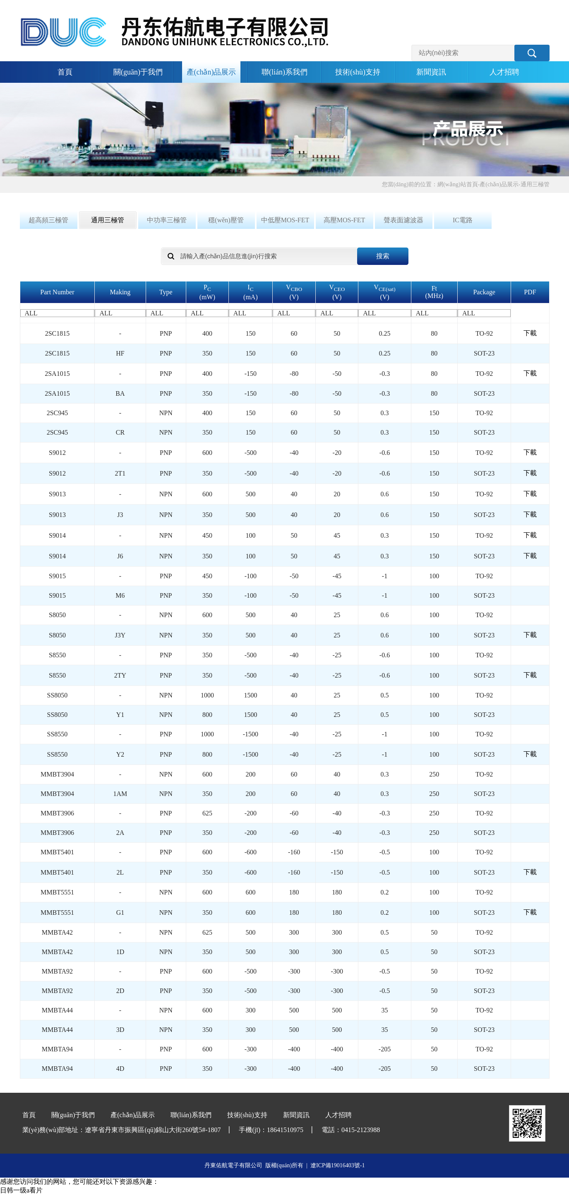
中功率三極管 (167, 220)
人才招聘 (504, 72)
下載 (530, 333)
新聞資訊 (431, 72)
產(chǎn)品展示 (211, 72)
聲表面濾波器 (403, 220)
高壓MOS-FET (344, 220)
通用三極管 (535, 184)
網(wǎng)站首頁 (457, 184)
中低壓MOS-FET (285, 220)
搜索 (382, 256)
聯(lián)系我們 (284, 72)
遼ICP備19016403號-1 (337, 1165)
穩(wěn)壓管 (225, 220)
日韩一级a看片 (21, 1190)
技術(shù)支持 (357, 72)
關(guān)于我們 (138, 72)
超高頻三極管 (48, 220)
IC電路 (463, 220)
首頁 (65, 72)
